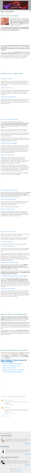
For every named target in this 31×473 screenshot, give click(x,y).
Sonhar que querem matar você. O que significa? (10, 457)
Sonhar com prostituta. (5, 446)
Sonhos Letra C (22, 396)
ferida (25, 52)
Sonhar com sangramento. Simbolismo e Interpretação (13, 369)
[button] (29, 11)
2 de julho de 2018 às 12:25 (9, 404)
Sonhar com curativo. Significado (9, 367)
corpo (8, 396)
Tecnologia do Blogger (15, 469)
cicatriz (4, 396)
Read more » (27, 443)
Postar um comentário (6, 416)
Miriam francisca (7, 400)
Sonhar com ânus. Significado (6, 435)
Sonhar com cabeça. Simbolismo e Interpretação (12, 371)
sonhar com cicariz (14, 396)
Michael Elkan (18, 471)
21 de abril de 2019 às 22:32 (9, 413)
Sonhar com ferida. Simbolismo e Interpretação (12, 363)
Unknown (6, 407)
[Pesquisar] (29, 1)
